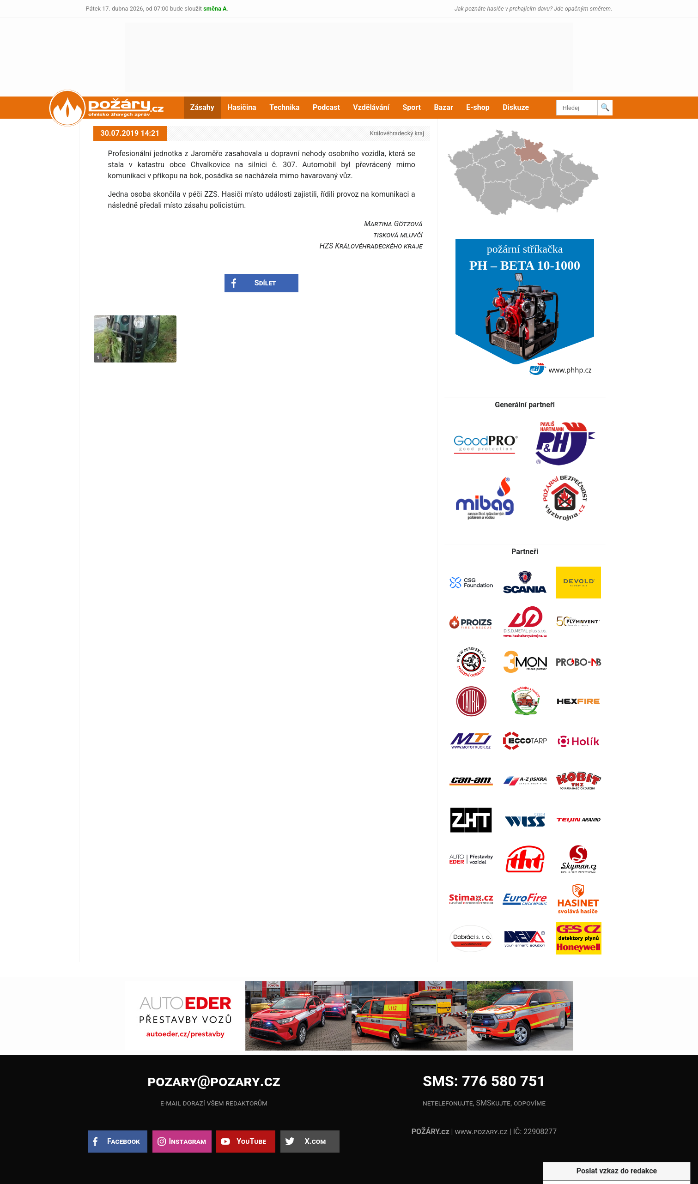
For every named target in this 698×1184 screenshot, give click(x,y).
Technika (284, 107)
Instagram (187, 1141)
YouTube (251, 1141)
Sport (411, 107)
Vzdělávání (371, 107)
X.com (315, 1141)
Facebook (123, 1141)
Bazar (443, 107)
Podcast (326, 107)
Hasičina (241, 107)
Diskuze (516, 107)
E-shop (478, 107)
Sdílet (265, 282)
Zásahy (202, 107)
